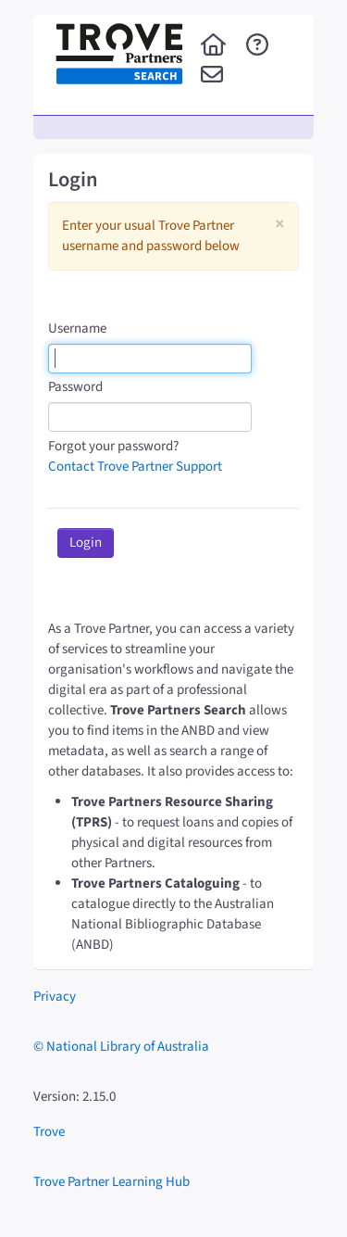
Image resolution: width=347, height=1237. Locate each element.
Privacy (54, 996)
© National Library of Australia (121, 1046)
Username (77, 328)
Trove (49, 1132)
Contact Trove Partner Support (135, 466)
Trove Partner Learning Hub (111, 1182)
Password (75, 387)
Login (85, 542)
